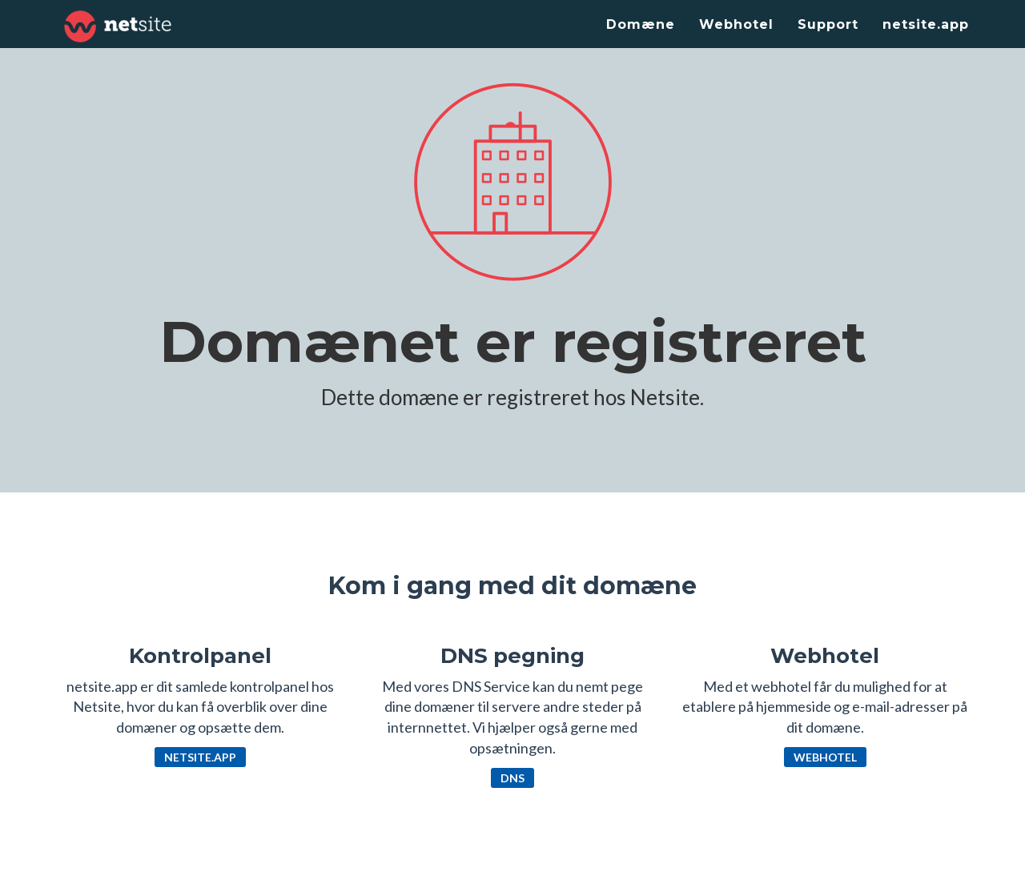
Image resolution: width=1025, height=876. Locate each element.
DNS (512, 778)
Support (828, 24)
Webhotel (736, 24)
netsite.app (925, 24)
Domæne (640, 24)
